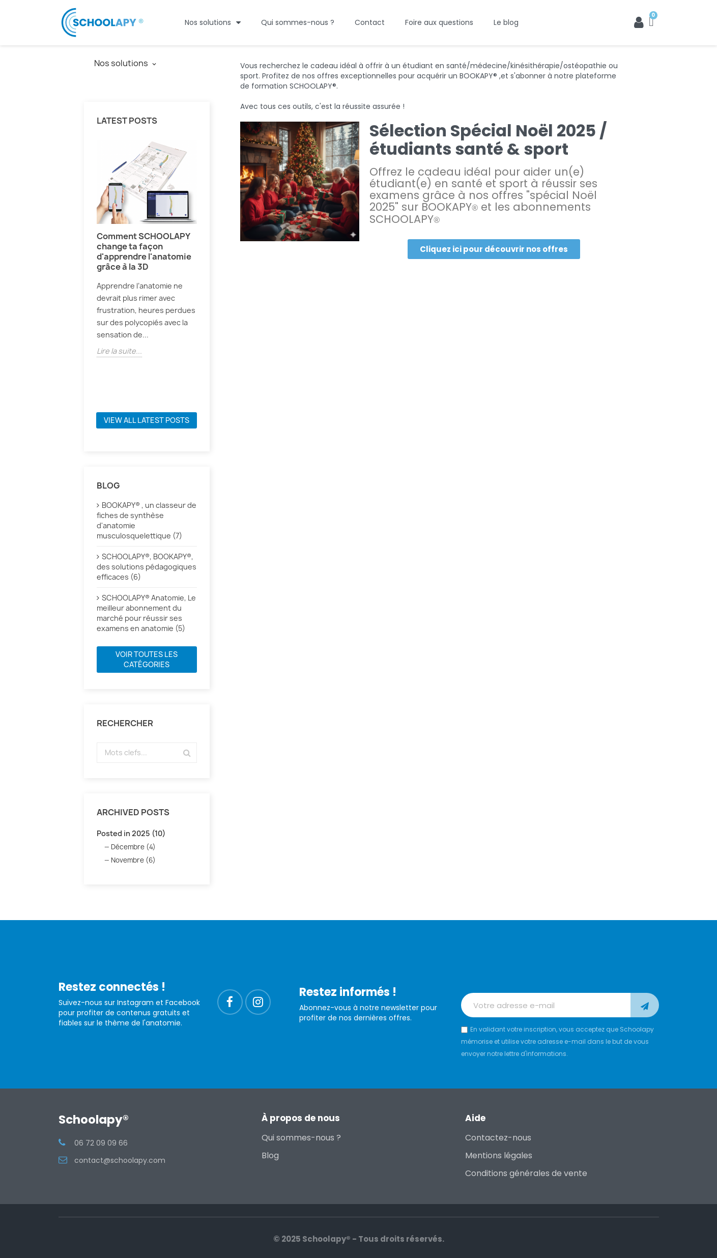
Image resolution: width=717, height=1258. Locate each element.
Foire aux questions (439, 22)
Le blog (506, 22)
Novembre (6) (133, 860)
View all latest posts (146, 420)
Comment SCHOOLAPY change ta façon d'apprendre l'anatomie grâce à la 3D (144, 251)
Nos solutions (213, 22)
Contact (370, 22)
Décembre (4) (133, 846)
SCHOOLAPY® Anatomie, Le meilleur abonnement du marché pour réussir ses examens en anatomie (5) (146, 613)
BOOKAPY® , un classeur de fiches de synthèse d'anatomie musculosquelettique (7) (146, 520)
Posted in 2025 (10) (131, 833)
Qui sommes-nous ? (297, 22)
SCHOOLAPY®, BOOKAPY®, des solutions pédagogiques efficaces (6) (146, 567)
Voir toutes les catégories (147, 659)
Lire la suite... (119, 351)
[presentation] (538, 968)
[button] (494, 249)
